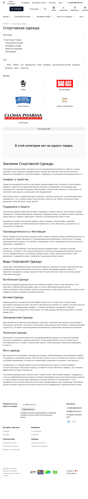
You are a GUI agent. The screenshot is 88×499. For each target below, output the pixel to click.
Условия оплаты (9, 443)
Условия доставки (10, 446)
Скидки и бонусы (38, 443)
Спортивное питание (22, 17)
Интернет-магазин (11, 427)
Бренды (6, 17)
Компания (35, 427)
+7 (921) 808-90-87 (74, 3)
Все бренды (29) (44, 129)
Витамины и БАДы (43, 17)
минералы (8, 68)
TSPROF (16, 65)
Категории (7, 35)
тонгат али (24, 68)
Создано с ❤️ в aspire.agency (72, 472)
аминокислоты (30, 65)
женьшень (76, 65)
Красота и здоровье (64, 17)
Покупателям (9, 439)
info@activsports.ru (74, 411)
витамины (47, 65)
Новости (34, 434)
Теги (5, 60)
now (21, 65)
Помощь (34, 439)
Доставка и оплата (39, 3)
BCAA (9, 65)
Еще (60, 3)
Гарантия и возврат (39, 446)
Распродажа (10, 52)
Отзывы (6, 434)
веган (40, 65)
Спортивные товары (12, 40)
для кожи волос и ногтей (61, 65)
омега (16, 68)
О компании (25, 3)
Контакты (52, 3)
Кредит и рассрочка (11, 449)
